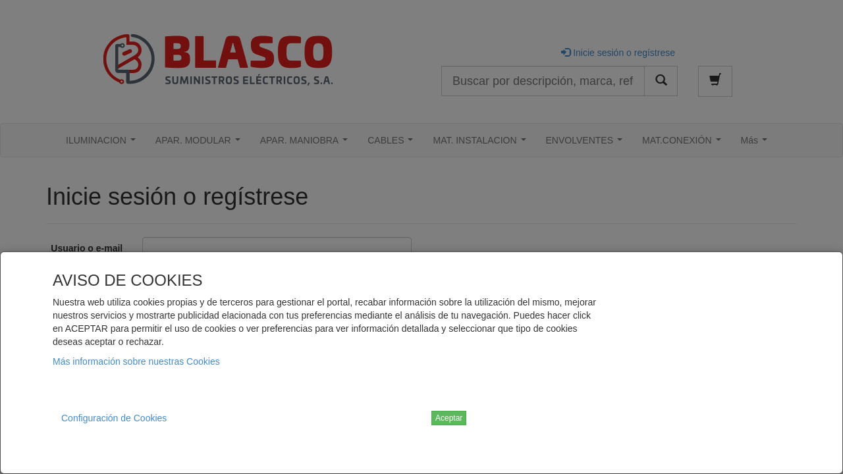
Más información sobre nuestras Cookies (136, 361)
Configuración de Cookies (114, 418)
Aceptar (448, 418)
